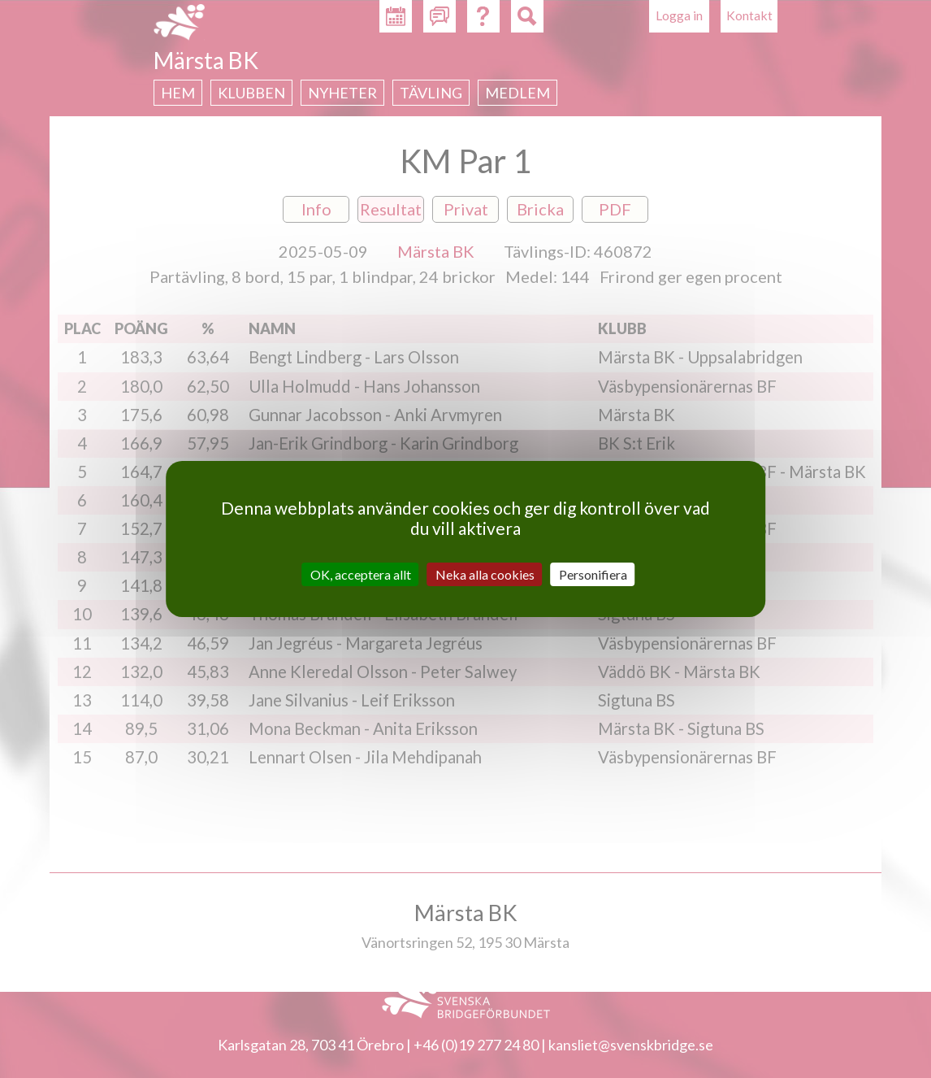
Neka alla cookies (485, 574)
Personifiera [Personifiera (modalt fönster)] (593, 574)
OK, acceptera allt (360, 574)
